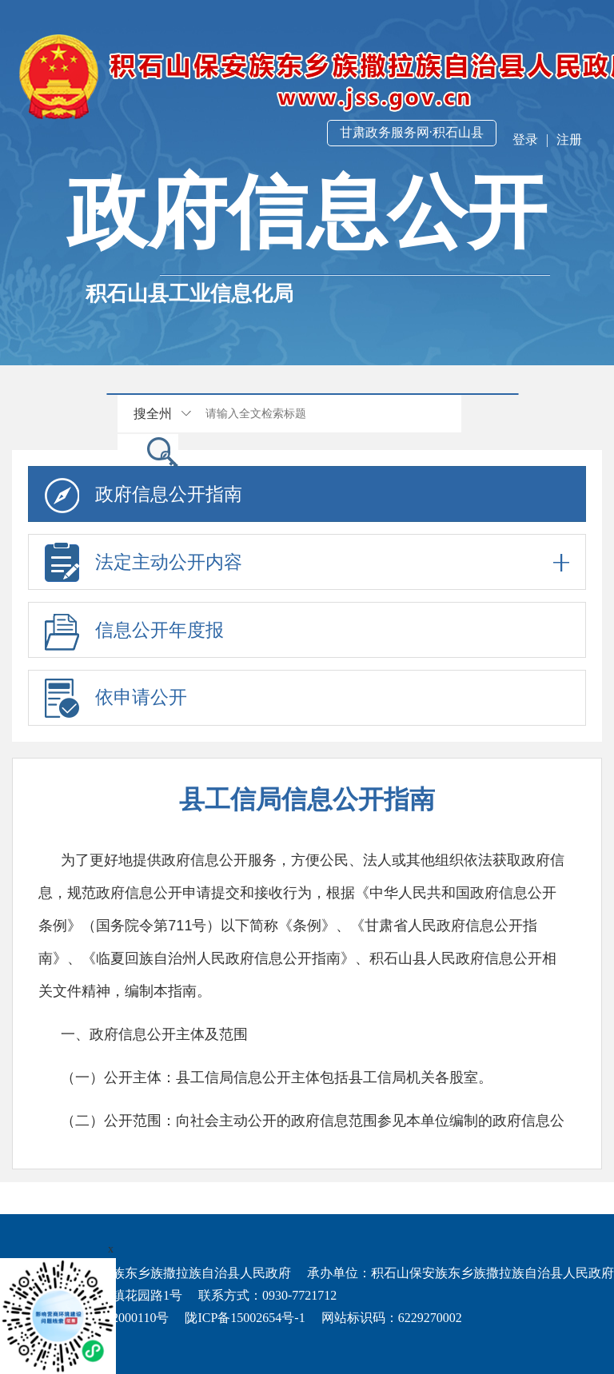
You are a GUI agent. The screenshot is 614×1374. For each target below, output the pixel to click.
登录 (525, 139)
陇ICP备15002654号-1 (245, 1317)
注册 (569, 139)
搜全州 (153, 413)
